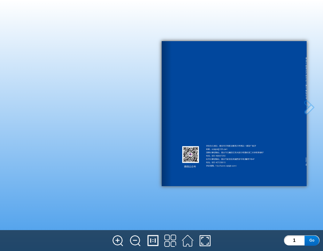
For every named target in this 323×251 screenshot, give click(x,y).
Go (311, 240)
